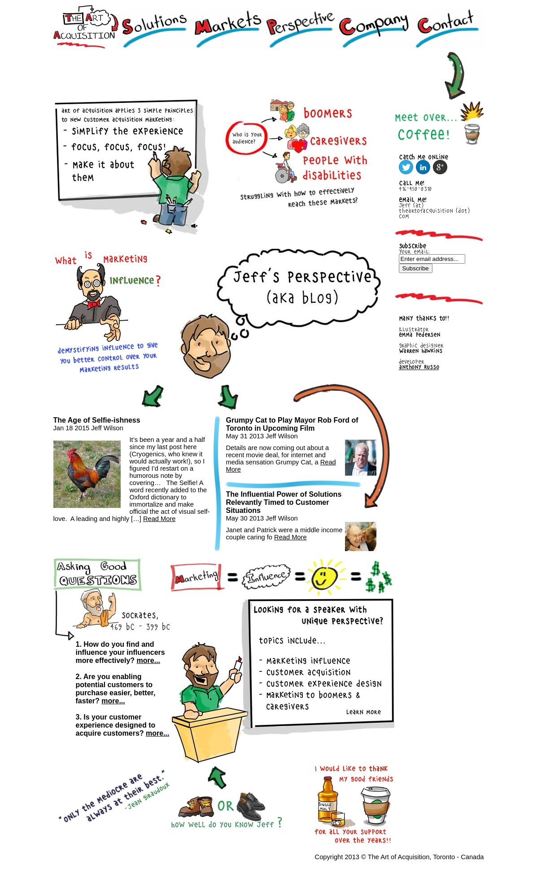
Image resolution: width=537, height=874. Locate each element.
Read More (159, 518)
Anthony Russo (419, 367)
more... (148, 660)
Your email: (414, 251)
